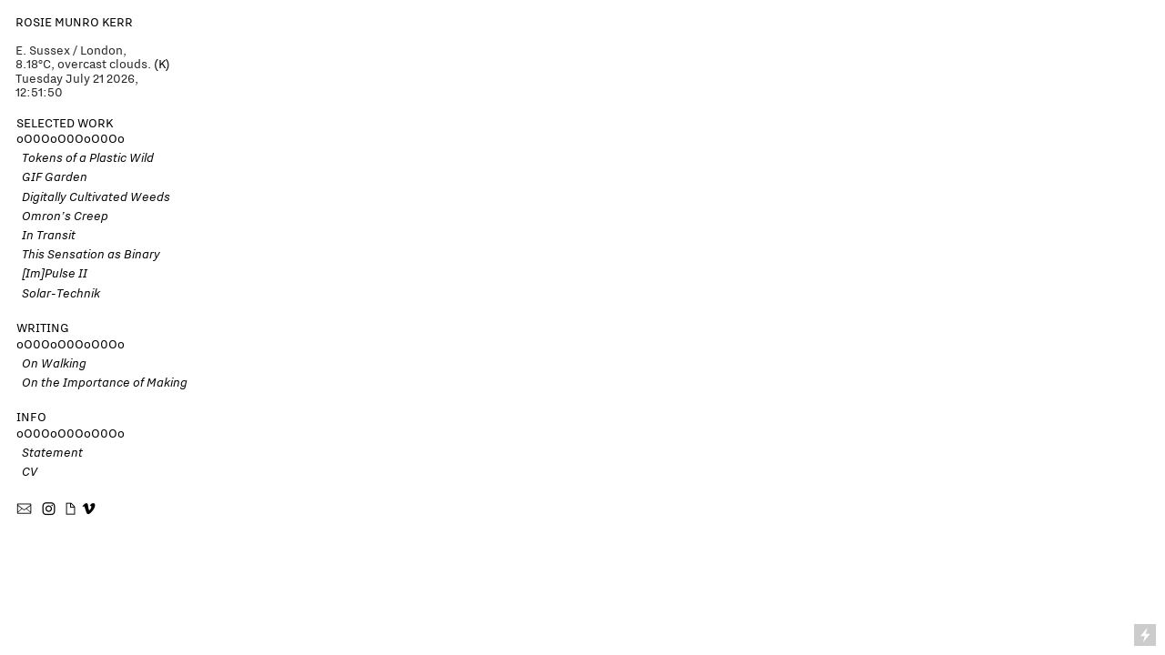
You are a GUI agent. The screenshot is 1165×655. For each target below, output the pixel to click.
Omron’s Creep (62, 215)
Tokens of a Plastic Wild (85, 157)
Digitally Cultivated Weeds (96, 196)
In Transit (46, 235)
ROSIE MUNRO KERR (74, 22)
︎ (88, 509)
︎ (25, 509)
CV (26, 471)
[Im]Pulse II (54, 273)
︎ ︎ (59, 509)
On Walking (51, 363)
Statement (49, 452)
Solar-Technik (58, 293)
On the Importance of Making (101, 382)
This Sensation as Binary (88, 254)
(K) (162, 64)
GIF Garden (54, 176)
